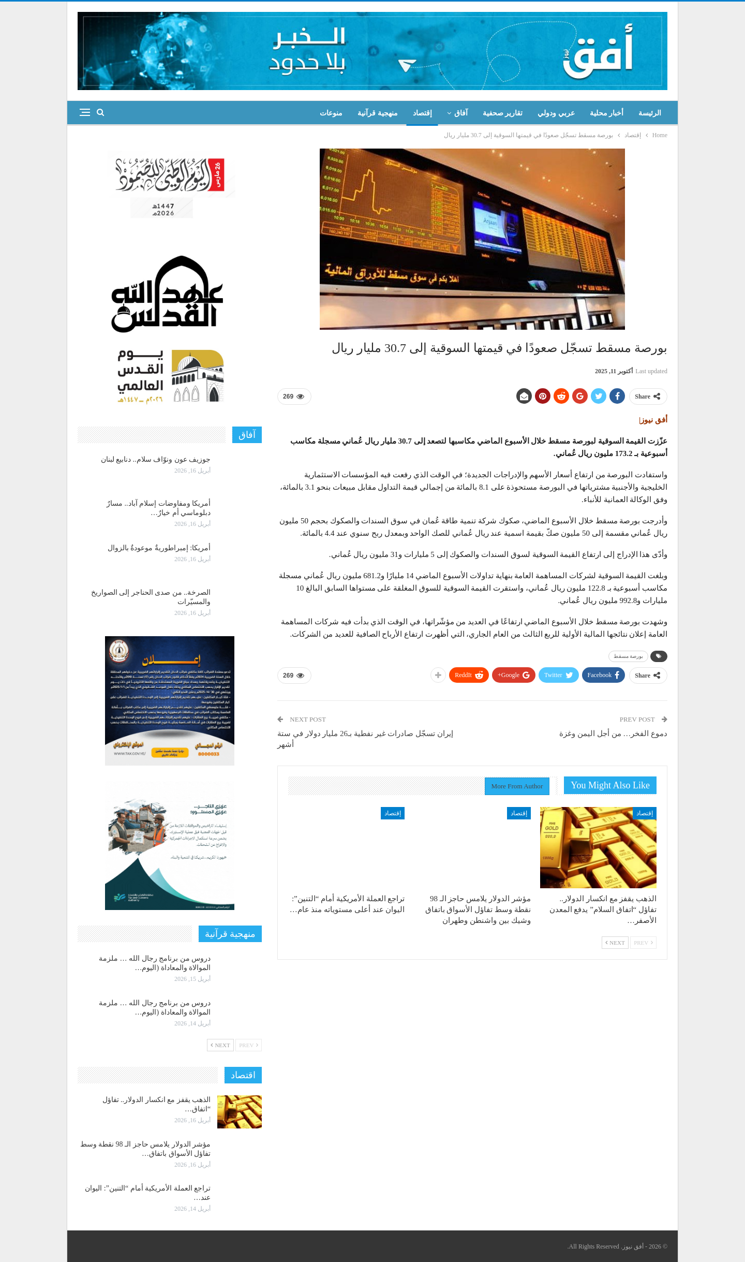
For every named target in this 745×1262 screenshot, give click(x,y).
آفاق (461, 113)
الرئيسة (649, 113)
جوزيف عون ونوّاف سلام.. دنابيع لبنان (156, 459)
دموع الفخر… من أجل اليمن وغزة (613, 733)
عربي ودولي (556, 113)
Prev (643, 943)
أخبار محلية (607, 113)
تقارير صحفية (503, 113)
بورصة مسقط (629, 656)
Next (615, 943)
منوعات (331, 113)
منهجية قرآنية (377, 113)
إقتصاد (422, 113)
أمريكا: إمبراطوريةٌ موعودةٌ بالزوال (159, 548)
